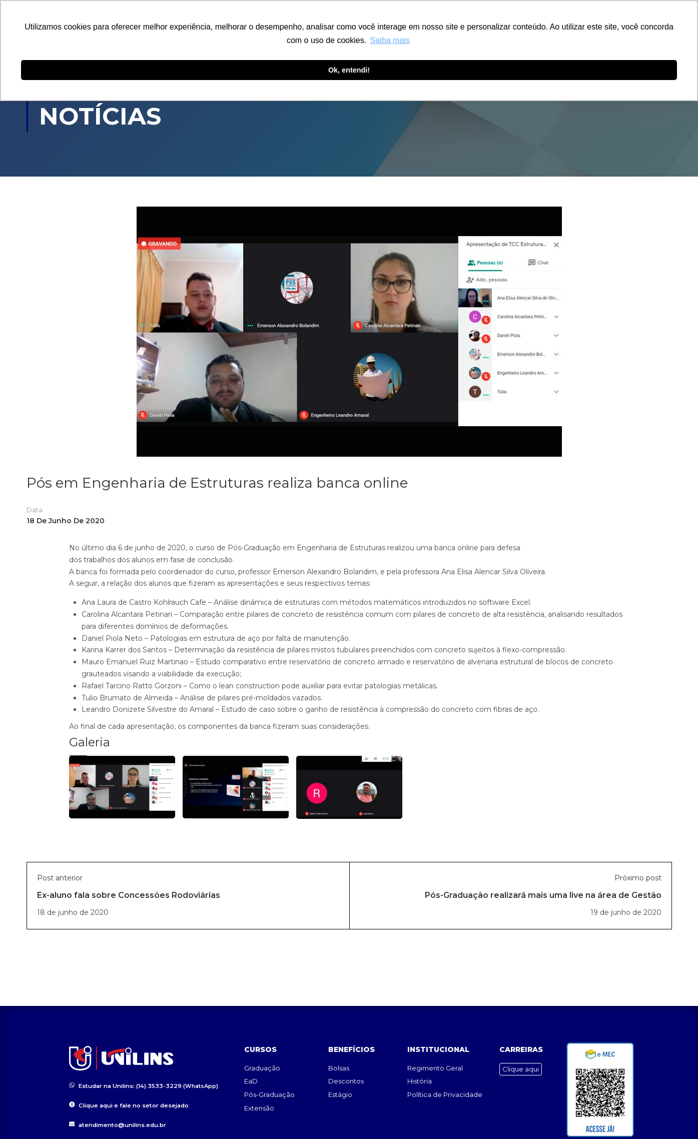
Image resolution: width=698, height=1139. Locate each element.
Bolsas (338, 1065)
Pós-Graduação (269, 1091)
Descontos (346, 1078)
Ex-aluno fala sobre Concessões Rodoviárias (128, 895)
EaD (251, 1078)
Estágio (340, 1091)
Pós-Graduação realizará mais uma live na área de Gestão (543, 895)
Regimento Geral (435, 1065)
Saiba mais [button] (390, 40)
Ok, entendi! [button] (349, 70)
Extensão (259, 1105)
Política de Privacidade (444, 1091)
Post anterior (60, 877)
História (419, 1078)
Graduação (262, 1065)
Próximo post (637, 877)
